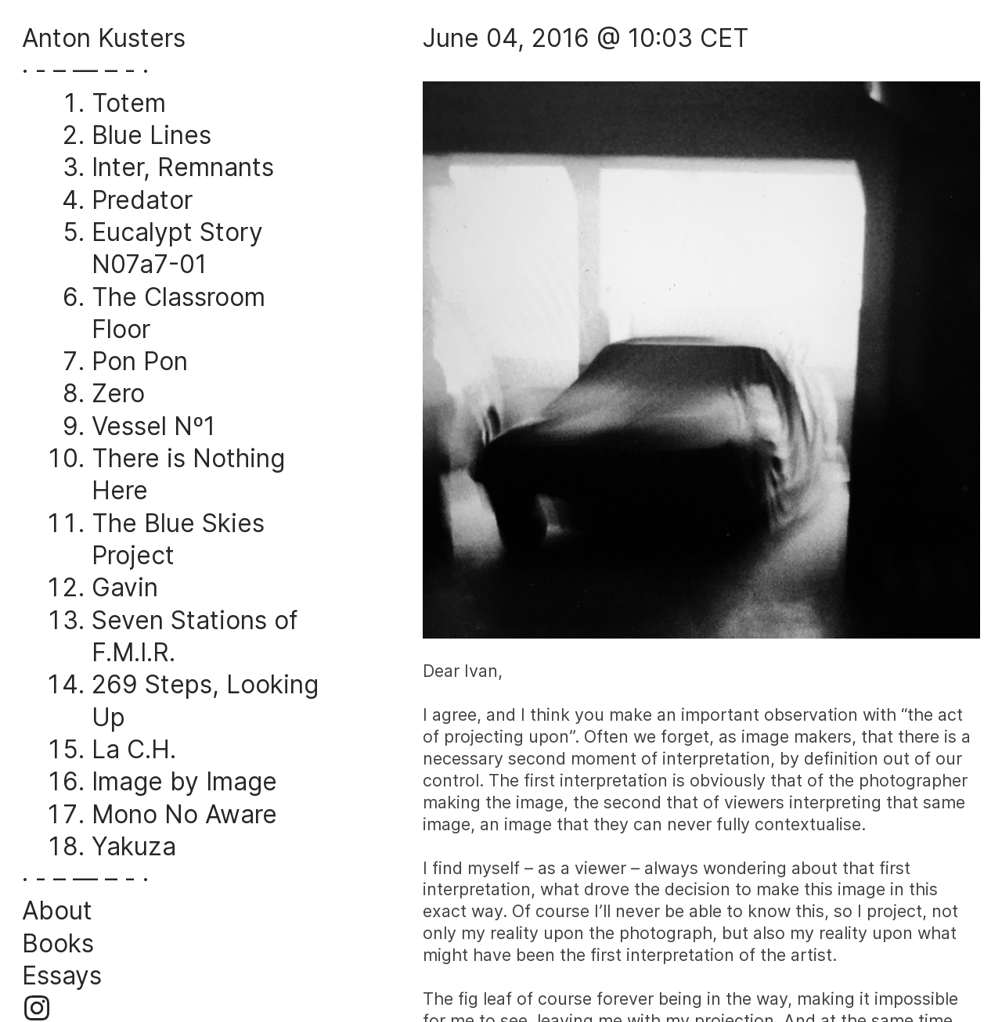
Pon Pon (140, 361)
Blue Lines (151, 135)
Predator (142, 200)
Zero (118, 393)
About (57, 910)
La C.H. (134, 749)
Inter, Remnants (183, 167)
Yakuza (134, 846)
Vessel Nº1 (153, 426)
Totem (129, 103)
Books (58, 943)
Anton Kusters (104, 38)
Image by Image (184, 781)
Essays (62, 975)
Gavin (125, 587)
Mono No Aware (184, 814)
